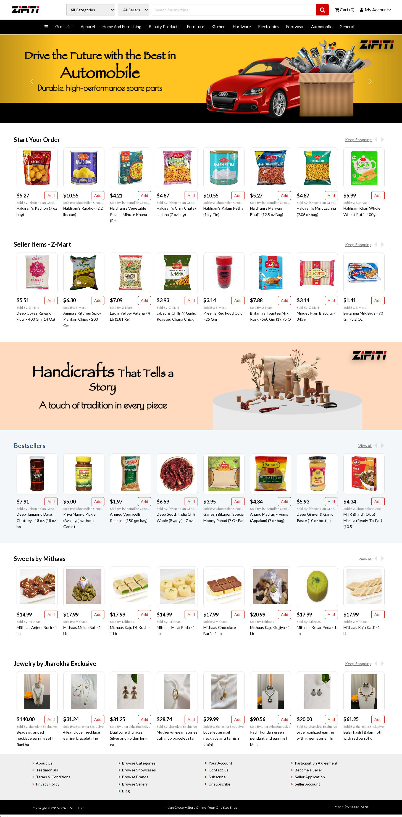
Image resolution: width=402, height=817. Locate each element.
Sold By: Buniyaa (355, 203)
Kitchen (218, 26)
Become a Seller (308, 770)
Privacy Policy (47, 784)
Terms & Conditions (53, 776)
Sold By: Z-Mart (28, 307)
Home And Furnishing (121, 26)
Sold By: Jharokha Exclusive (37, 726)
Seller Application (310, 776)
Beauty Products (164, 26)
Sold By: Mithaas (29, 622)
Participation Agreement (316, 763)
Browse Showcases (139, 770)
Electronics (268, 26)
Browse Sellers (135, 784)
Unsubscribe (219, 784)
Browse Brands (135, 776)
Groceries (64, 26)
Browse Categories (139, 763)
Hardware (242, 26)
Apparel (88, 26)
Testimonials (47, 770)
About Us (44, 763)
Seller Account (307, 784)
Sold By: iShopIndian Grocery (37, 203)
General (347, 26)
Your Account (220, 763)
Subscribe (217, 776)
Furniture (195, 26)
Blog (126, 791)
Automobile (321, 26)
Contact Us (218, 770)
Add (51, 195)
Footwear (295, 26)
